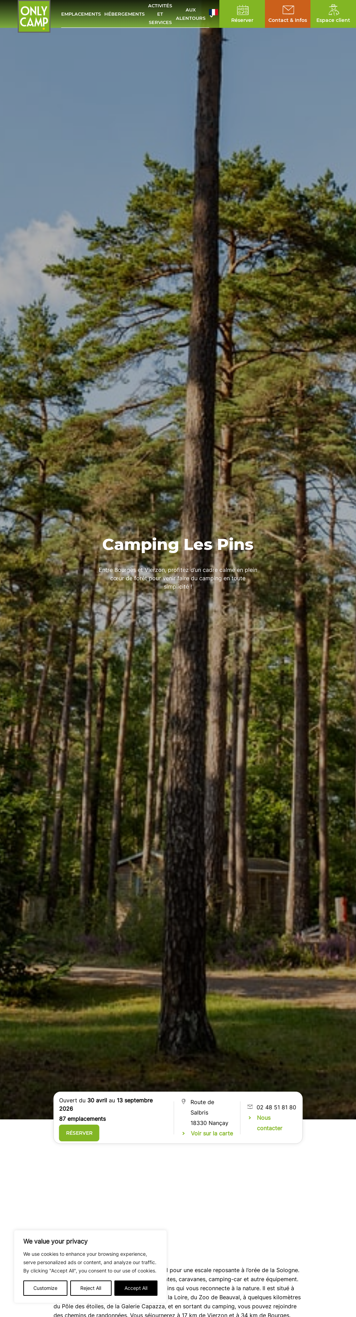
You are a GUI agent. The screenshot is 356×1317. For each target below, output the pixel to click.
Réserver (79, 1133)
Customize (45, 1288)
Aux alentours (190, 14)
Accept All (135, 1288)
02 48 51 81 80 (276, 1107)
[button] (213, 14)
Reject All (90, 1288)
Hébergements (124, 14)
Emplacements (81, 14)
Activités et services (160, 14)
